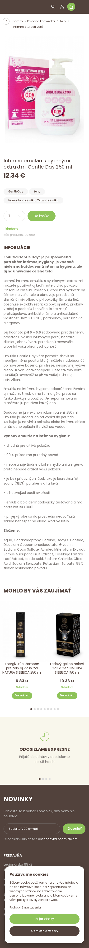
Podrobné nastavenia (25, 907)
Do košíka (41, 216)
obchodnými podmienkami (58, 839)
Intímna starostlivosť (28, 27)
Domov (18, 21)
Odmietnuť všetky (44, 931)
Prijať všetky (44, 919)
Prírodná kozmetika (41, 21)
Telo (63, 21)
